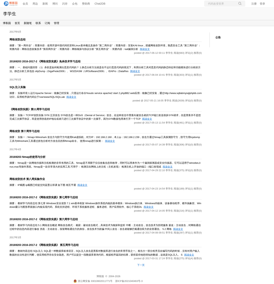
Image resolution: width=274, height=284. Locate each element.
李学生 (9, 13)
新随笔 (28, 23)
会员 (25, 3)
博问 (55, 3)
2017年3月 (15, 237)
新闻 (45, 3)
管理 (56, 23)
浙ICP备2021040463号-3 (129, 281)
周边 (35, 3)
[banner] (9, 3)
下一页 (141, 265)
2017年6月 (15, 31)
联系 (38, 23)
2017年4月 (15, 149)
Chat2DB (100, 3)
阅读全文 (145, 49)
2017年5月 (15, 79)
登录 (262, 3)
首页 (17, 23)
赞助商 (86, 3)
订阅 (47, 23)
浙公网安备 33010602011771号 (93, 281)
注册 (254, 3)
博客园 (7, 23)
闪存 (65, 3)
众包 (74, 3)
